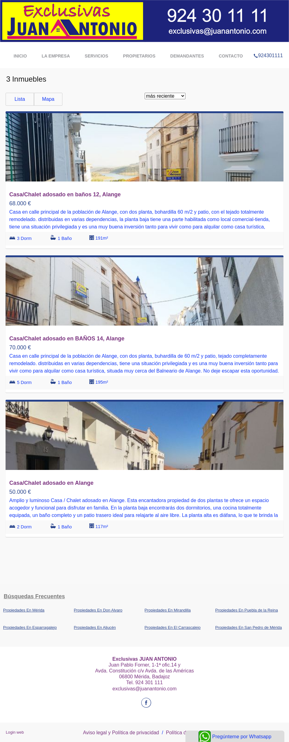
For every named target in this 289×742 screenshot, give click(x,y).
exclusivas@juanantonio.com (144, 688)
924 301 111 (149, 682)
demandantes (187, 55)
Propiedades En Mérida (24, 610)
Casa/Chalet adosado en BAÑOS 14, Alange (66, 338)
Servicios (96, 55)
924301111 (268, 47)
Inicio (20, 55)
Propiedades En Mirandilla (168, 610)
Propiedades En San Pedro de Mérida (248, 627)
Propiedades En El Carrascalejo (173, 627)
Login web (15, 732)
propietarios (139, 55)
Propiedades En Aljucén (95, 627)
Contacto (231, 55)
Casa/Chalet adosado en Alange (51, 483)
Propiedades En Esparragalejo (30, 627)
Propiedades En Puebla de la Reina (246, 610)
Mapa (48, 99)
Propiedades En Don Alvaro (98, 610)
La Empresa (56, 55)
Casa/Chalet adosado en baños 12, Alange (65, 194)
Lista (20, 99)
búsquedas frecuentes (34, 596)
